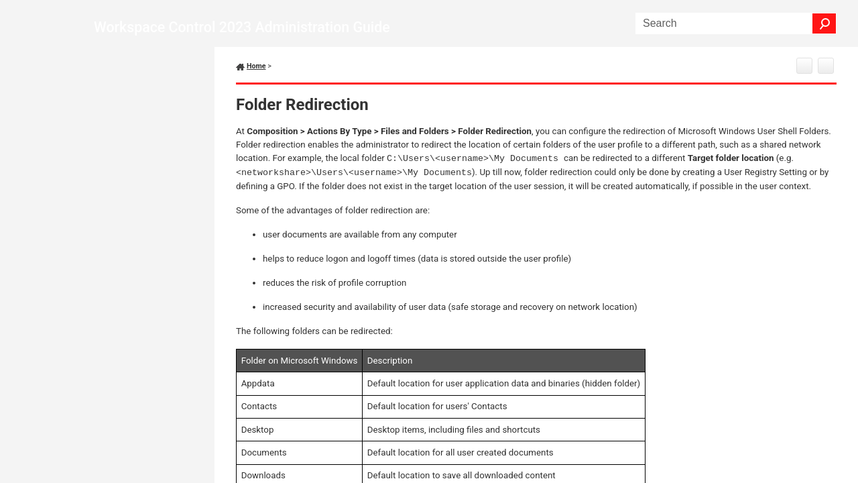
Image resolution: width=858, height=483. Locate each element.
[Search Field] (736, 23)
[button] (824, 23)
